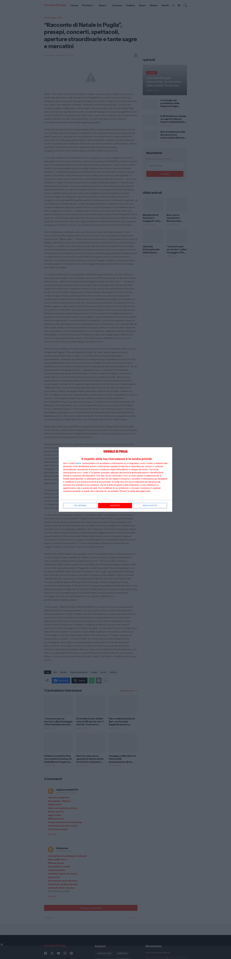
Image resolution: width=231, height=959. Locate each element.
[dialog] (115, 479)
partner (78, 463)
